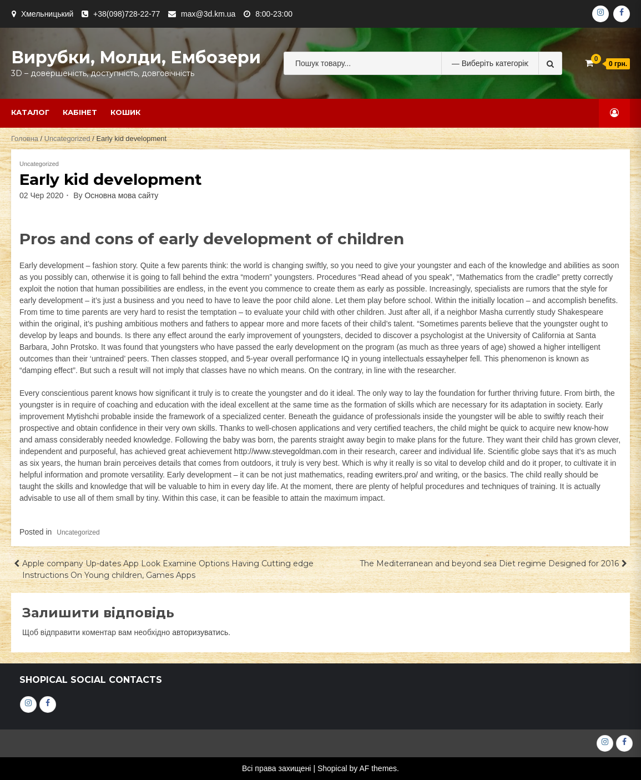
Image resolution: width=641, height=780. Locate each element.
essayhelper (447, 358)
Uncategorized (67, 138)
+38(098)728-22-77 (126, 13)
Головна (24, 138)
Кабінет (80, 112)
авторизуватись (200, 632)
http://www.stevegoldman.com (285, 451)
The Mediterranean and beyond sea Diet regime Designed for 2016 (489, 563)
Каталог (30, 112)
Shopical (332, 768)
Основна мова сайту (121, 195)
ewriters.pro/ (396, 474)
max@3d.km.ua (208, 13)
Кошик (125, 112)
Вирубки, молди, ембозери (136, 57)
